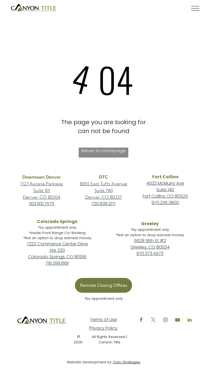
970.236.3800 (165, 203)
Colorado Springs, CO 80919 (57, 257)
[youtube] (177, 320)
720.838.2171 (103, 204)
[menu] (195, 8)
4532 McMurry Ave (165, 183)
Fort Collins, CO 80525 (165, 196)
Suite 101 (41, 190)
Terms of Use (103, 319)
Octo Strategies (126, 362)
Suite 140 (165, 190)
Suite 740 (103, 190)
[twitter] (153, 320)
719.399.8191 (57, 263)
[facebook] (140, 320)
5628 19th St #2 (150, 241)
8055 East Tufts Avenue (103, 183)
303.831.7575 (41, 204)
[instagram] (165, 320)
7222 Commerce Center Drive (57, 244)
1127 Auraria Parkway (41, 183)
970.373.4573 (149, 253)
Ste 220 (57, 250)
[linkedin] (189, 320)
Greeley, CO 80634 (150, 247)
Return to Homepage (103, 151)
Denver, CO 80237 (103, 197)
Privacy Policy (103, 328)
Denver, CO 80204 (41, 197)
